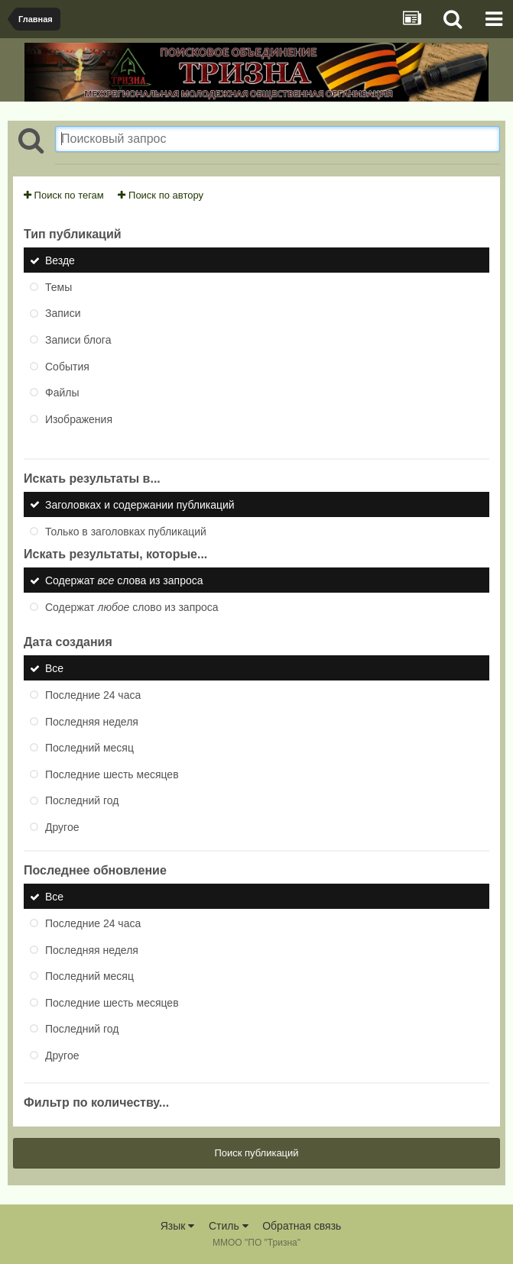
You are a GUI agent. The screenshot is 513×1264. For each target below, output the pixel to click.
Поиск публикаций (256, 1153)
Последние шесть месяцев (112, 774)
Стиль (228, 1226)
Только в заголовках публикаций (125, 531)
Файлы (62, 392)
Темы (58, 286)
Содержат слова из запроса (124, 580)
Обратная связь (301, 1226)
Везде (60, 260)
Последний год (82, 800)
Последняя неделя (91, 721)
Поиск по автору (160, 195)
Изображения (78, 418)
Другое (62, 826)
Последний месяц (89, 748)
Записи (62, 313)
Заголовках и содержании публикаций (140, 505)
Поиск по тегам (64, 195)
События (67, 366)
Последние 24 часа (93, 695)
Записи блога (78, 340)
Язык (178, 1226)
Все (54, 668)
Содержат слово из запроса (132, 606)
